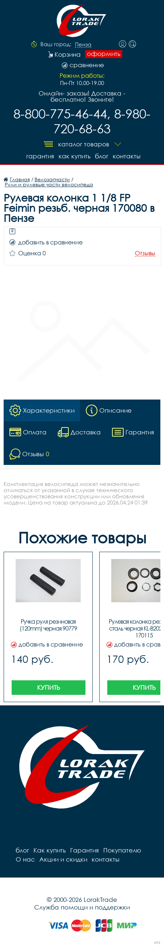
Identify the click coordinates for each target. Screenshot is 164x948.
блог (101, 156)
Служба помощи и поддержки (82, 907)
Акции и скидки (63, 859)
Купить (48, 687)
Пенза (83, 45)
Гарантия (40, 156)
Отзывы (145, 253)
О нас (25, 859)
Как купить (75, 156)
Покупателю (122, 850)
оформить (103, 53)
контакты (126, 156)
